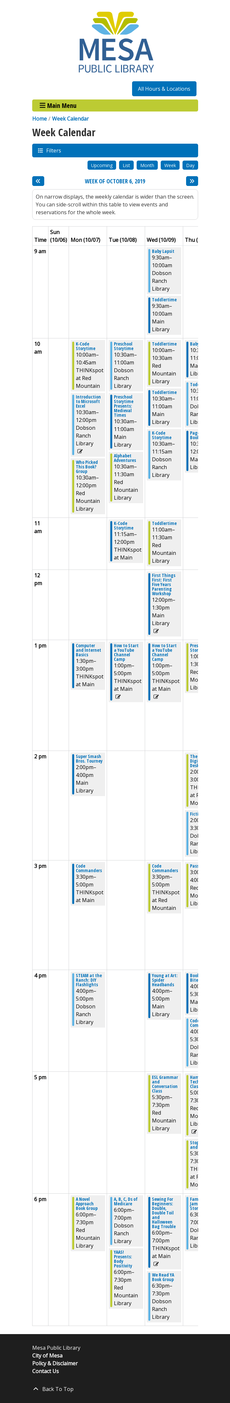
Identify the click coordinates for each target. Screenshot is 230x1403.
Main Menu (58, 105)
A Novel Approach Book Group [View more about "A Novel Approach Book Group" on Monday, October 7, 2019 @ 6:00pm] (87, 1204)
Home (39, 118)
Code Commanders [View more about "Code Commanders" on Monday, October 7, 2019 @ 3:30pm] (89, 868)
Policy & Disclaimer (55, 1363)
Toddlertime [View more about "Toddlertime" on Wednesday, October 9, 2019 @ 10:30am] (164, 392)
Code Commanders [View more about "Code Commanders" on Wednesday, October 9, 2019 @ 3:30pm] (165, 868)
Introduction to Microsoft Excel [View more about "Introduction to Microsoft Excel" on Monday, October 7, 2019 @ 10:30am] (88, 401)
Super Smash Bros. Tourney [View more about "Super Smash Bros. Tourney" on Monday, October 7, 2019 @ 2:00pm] (89, 758)
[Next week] (192, 181)
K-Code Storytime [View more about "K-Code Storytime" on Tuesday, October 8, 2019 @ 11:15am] (123, 525)
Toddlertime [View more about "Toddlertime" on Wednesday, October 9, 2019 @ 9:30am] (164, 299)
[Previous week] (38, 181)
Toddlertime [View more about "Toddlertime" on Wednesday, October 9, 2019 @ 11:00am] (164, 523)
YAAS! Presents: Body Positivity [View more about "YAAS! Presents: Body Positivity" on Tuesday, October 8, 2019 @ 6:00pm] (123, 1259)
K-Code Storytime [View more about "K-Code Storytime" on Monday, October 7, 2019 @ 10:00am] (85, 346)
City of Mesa (47, 1355)
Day (190, 165)
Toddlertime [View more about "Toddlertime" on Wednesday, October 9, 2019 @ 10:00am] (164, 344)
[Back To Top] (115, 1389)
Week (170, 165)
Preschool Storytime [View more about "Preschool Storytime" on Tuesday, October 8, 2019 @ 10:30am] (123, 346)
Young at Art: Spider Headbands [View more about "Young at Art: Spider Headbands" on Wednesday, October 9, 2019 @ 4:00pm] (165, 980)
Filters (53, 150)
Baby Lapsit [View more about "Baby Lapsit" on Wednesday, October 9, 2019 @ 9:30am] (163, 251)
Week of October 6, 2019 (115, 181)
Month (147, 165)
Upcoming (102, 165)
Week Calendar (70, 118)
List (126, 165)
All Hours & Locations (164, 88)
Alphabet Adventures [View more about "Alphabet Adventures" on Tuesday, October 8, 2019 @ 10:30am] (125, 458)
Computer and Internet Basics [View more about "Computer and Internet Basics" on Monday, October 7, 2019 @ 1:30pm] (88, 650)
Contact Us (45, 1371)
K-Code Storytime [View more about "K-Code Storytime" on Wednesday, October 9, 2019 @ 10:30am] (161, 435)
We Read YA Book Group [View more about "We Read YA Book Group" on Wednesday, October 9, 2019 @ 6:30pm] (163, 1277)
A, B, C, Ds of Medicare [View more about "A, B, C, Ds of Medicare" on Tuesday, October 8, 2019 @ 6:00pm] (126, 1201)
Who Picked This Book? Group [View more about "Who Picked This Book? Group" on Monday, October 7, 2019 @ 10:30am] (87, 467)
